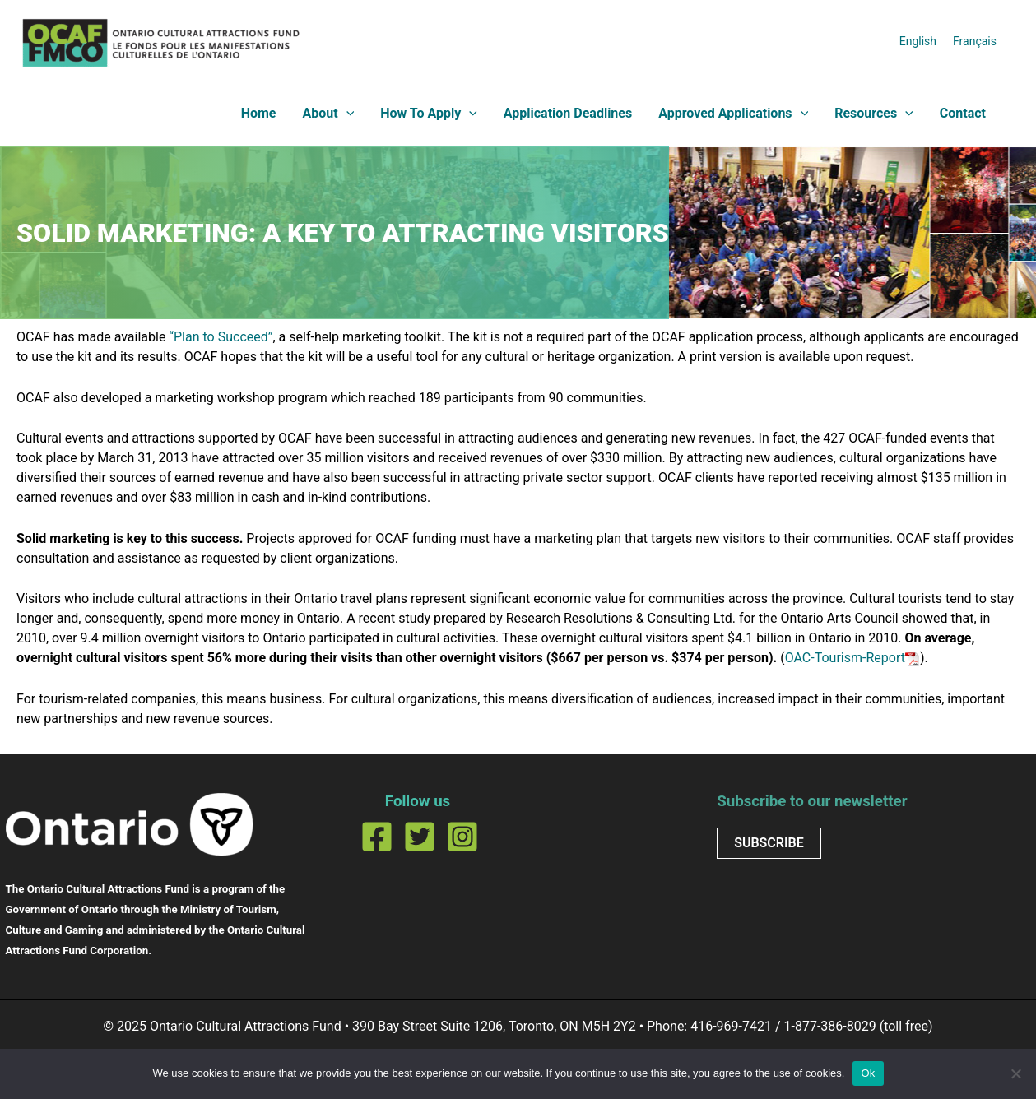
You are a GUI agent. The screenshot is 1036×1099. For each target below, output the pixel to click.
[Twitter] (419, 836)
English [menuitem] (917, 40)
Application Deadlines (568, 113)
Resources (873, 113)
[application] (346, 113)
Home (258, 113)
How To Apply (428, 113)
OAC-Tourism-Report (845, 657)
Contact (963, 113)
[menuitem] (918, 41)
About (328, 113)
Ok (868, 1073)
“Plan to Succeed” (220, 337)
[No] (1015, 1073)
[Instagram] (462, 836)
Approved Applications (733, 113)
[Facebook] (376, 836)
